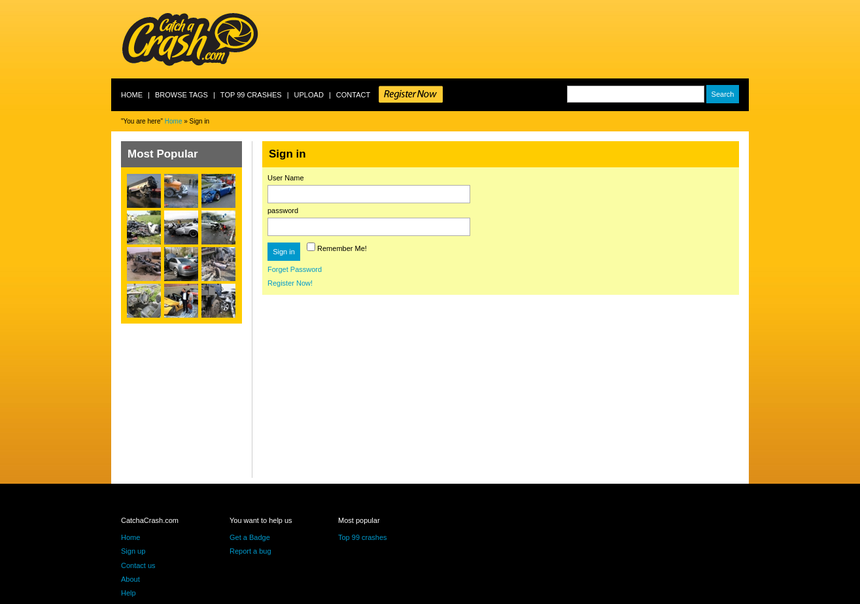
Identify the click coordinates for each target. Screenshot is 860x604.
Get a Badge (250, 537)
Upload (309, 95)
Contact (353, 95)
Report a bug (250, 551)
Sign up (133, 551)
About (130, 579)
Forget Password (294, 269)
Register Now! (290, 283)
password (282, 210)
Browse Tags (181, 95)
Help (128, 593)
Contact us (138, 565)
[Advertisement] (511, 39)
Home (132, 95)
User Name (285, 178)
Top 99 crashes (251, 95)
